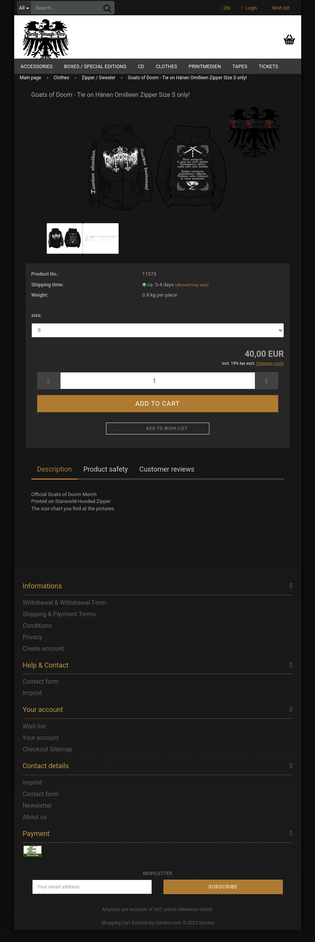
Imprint (32, 705)
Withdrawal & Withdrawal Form (64, 614)
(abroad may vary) (192, 296)
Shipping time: (47, 296)
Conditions (37, 637)
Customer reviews (166, 481)
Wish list (278, 8)
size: (36, 327)
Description (54, 481)
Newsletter (37, 817)
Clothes (166, 66)
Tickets (268, 66)
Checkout (35, 761)
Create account (43, 660)
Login (249, 8)
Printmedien (205, 66)
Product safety (105, 481)
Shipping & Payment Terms (59, 626)
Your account (41, 749)
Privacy (32, 649)
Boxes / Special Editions (95, 66)
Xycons (206, 934)
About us (35, 829)
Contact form (41, 693)
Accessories (37, 66)
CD (141, 66)
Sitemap (61, 761)
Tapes (239, 66)
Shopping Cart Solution (125, 934)
